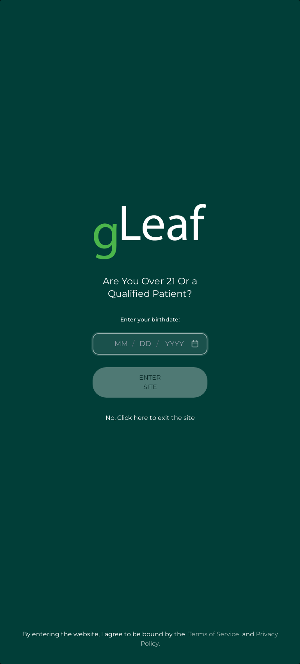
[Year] (174, 344)
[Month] (121, 344)
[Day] (145, 344)
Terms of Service (213, 634)
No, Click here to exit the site (150, 417)
